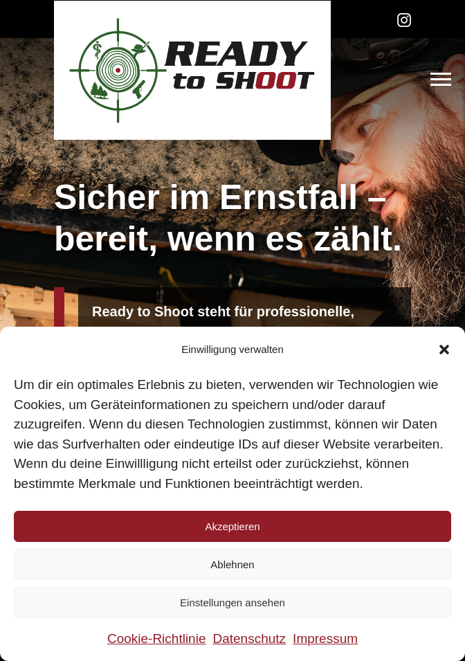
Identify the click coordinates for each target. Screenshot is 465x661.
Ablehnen (232, 564)
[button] (444, 349)
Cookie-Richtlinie (156, 638)
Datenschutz (249, 638)
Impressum (325, 638)
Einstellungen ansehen (232, 602)
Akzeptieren (232, 526)
